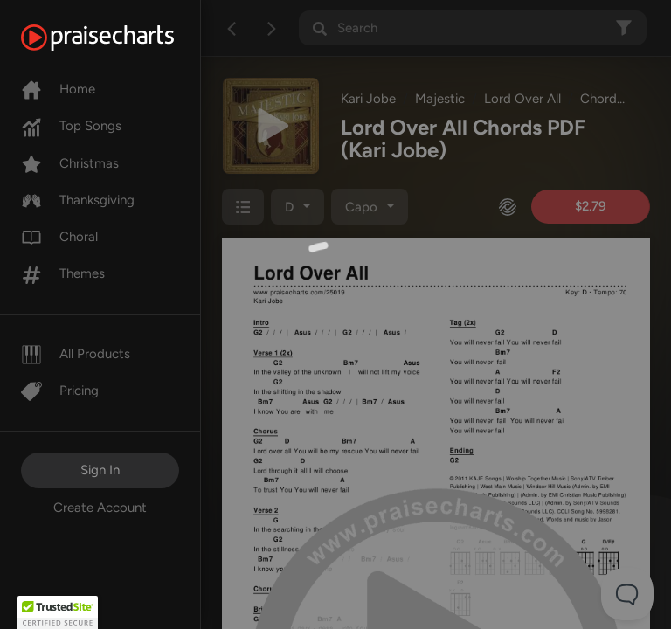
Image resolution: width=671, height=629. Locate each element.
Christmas (70, 163)
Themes (63, 273)
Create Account (100, 507)
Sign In (100, 470)
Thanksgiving (78, 200)
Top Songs (71, 126)
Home (58, 89)
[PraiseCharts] (119, 37)
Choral (59, 237)
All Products (75, 354)
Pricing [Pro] (60, 390)
